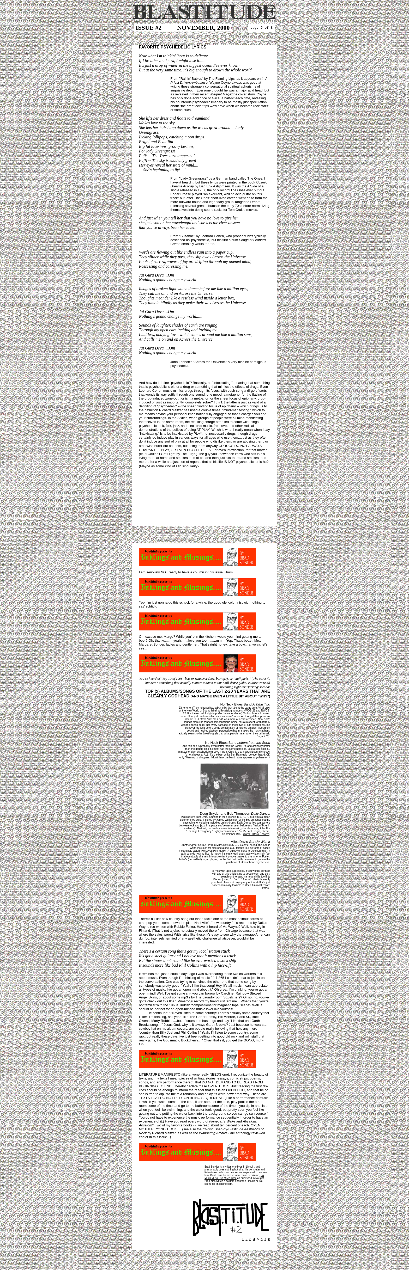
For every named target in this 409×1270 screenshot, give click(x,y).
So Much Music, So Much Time (234, 1177)
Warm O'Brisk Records (256, 834)
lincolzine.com (224, 1183)
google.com (252, 873)
